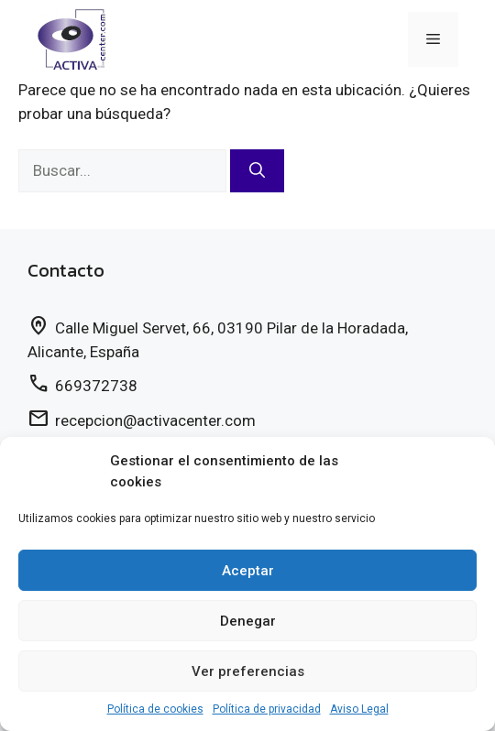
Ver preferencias (248, 671)
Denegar (248, 621)
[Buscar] (257, 171)
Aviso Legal (359, 709)
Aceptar (248, 570)
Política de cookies (155, 709)
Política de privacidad (267, 709)
